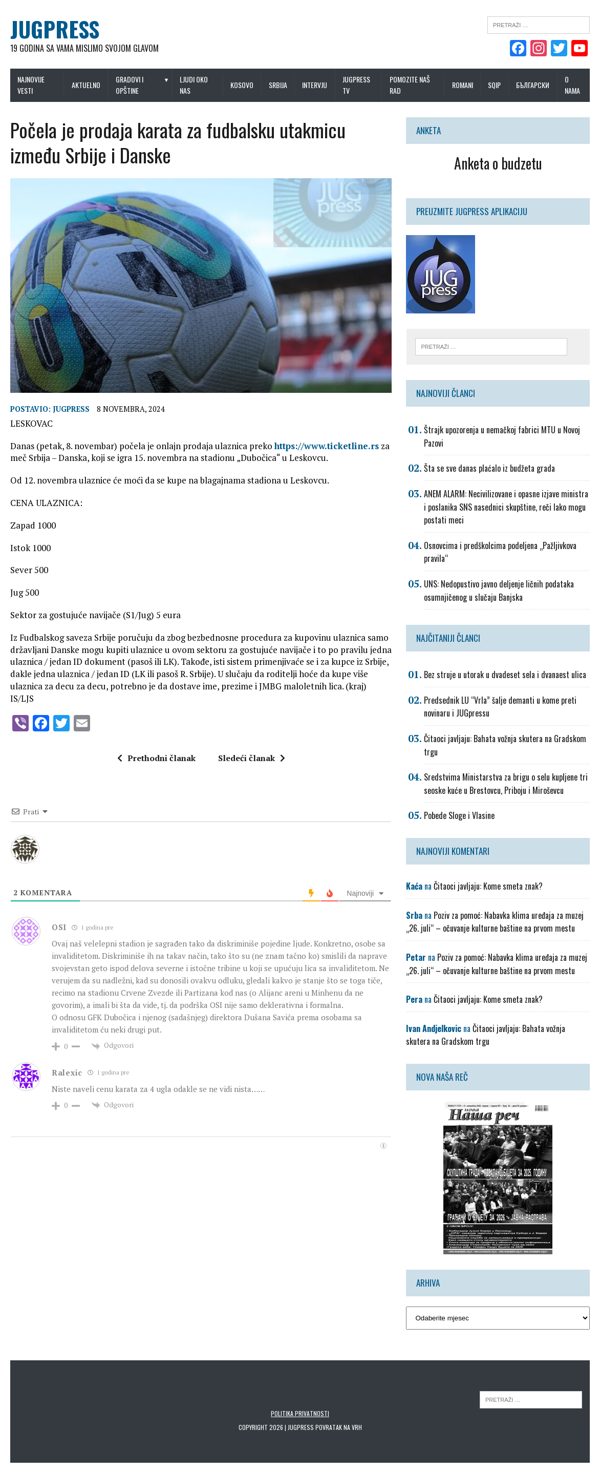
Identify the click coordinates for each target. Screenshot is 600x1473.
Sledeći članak (251, 758)
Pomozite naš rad (410, 85)
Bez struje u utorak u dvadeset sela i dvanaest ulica (505, 674)
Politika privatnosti (300, 1413)
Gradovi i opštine (129, 85)
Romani (462, 84)
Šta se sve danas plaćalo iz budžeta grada (489, 468)
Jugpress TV (356, 85)
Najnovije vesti (31, 85)
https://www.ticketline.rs (326, 446)
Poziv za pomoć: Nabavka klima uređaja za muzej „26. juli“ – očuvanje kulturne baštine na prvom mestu (495, 922)
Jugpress (71, 409)
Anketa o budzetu (498, 163)
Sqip (494, 84)
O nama (572, 85)
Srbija (278, 84)
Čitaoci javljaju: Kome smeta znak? (488, 886)
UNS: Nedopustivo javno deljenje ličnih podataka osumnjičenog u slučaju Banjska (499, 590)
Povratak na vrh (338, 1427)
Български (532, 84)
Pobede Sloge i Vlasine (459, 815)
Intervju (314, 84)
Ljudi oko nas (194, 85)
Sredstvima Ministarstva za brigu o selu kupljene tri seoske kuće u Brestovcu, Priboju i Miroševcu (506, 783)
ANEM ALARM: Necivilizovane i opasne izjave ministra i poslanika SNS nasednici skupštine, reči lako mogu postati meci (506, 507)
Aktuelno (86, 84)
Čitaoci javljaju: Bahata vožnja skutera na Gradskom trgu (485, 1035)
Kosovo (241, 84)
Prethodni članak (156, 758)
